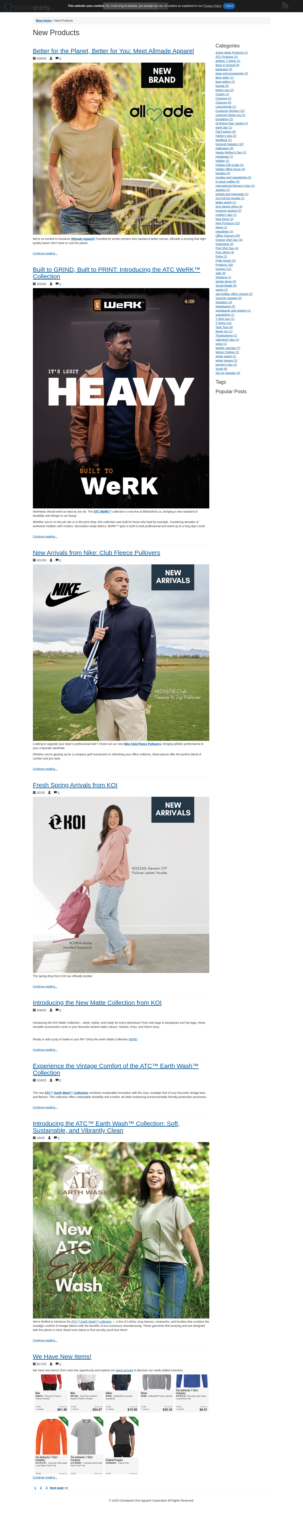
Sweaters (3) (224, 302)
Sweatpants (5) (225, 306)
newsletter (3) (224, 231)
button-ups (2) (225, 90)
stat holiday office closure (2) (234, 294)
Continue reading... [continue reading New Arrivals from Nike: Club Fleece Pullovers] (45, 769)
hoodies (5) (223, 173)
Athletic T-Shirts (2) (228, 61)
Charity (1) (222, 94)
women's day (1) (226, 364)
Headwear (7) (224, 156)
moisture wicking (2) (228, 210)
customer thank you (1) (230, 115)
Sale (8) (221, 273)
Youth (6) (221, 369)
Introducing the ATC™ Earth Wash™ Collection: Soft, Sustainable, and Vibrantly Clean (106, 1127)
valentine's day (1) (227, 339)
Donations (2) (224, 119)
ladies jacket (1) (226, 202)
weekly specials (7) (228, 348)
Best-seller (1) (225, 77)
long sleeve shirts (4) (229, 206)
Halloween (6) (224, 148)
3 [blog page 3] (46, 1487)
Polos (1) (221, 256)
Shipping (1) (223, 277)
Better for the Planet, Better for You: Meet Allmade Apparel (113, 50)
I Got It (229, 6)
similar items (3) (226, 281)
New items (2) (224, 219)
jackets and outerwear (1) (232, 194)
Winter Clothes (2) (227, 352)
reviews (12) (223, 269)
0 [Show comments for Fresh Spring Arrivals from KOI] (58, 792)
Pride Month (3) (226, 260)
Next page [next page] (57, 1487)
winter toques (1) (226, 360)
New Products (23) (228, 223)
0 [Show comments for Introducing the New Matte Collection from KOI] (60, 1010)
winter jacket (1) (226, 356)
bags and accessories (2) (232, 73)
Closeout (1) (223, 98)
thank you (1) (224, 331)
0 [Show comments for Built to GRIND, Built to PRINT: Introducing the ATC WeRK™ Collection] (60, 284)
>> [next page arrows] (66, 1487)
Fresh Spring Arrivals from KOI (75, 785)
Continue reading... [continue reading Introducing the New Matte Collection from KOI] (45, 1049)
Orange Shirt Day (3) (229, 240)
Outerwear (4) (224, 244)
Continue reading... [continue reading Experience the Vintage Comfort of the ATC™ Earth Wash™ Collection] (45, 1107)
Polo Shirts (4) (225, 252)
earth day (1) (224, 127)
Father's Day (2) (226, 136)
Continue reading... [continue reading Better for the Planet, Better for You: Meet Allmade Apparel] (45, 253)
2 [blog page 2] (41, 1487)
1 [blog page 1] (35, 1487)
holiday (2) (222, 160)
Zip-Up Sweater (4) (228, 373)
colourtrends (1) (226, 106)
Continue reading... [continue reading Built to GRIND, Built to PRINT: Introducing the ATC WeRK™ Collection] (45, 536)
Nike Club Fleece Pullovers (142, 744)
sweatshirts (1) (225, 314)
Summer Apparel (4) (229, 298)
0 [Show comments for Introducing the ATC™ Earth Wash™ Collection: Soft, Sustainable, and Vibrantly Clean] (58, 1138)
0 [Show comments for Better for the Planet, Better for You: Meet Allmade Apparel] (60, 58)
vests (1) (221, 344)
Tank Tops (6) (224, 327)
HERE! (132, 1039)
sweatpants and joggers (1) (233, 310)
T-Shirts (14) (224, 323)
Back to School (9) (227, 65)
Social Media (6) (226, 285)
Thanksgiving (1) (226, 335)
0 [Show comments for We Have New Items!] (60, 1364)
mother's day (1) (226, 215)
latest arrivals (124, 1370)
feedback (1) (224, 140)
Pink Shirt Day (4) (227, 248)
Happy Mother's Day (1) (231, 152)
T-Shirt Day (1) (225, 319)
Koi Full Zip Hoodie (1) (230, 198)
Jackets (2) (223, 190)
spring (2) (222, 289)
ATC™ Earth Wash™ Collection (66, 1092)
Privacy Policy (212, 5)
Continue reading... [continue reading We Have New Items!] (45, 1477)
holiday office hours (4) (230, 169)
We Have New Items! (62, 1356)
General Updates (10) (230, 144)
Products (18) (224, 264)
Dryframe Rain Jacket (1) (232, 123)
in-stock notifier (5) (227, 181)
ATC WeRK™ (103, 511)
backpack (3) (224, 69)
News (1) (221, 227)
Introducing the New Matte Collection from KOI (97, 1002)
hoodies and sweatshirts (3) (233, 177)
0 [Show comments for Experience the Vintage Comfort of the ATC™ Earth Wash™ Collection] (60, 1080)
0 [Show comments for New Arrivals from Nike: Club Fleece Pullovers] (60, 560)
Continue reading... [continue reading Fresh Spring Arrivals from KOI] (45, 986)
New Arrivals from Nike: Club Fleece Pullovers (96, 552)
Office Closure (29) (228, 235)
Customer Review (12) (230, 111)
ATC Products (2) (227, 56)
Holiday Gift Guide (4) (230, 165)
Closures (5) (223, 102)
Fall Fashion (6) (226, 131)
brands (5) (222, 86)
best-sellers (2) (225, 81)
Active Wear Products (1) (232, 52)
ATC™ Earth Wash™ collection (91, 1321)
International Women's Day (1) (235, 185)
